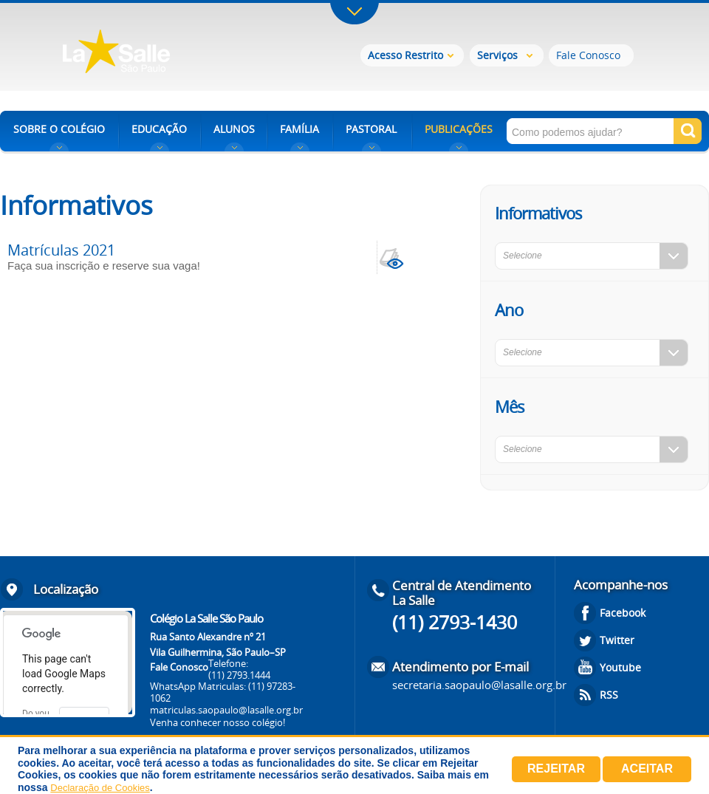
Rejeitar (556, 768)
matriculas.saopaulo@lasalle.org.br (226, 709)
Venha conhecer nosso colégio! (217, 722)
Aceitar (647, 768)
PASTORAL (371, 129)
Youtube (620, 667)
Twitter (617, 640)
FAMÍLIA (299, 129)
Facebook (622, 613)
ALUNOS (234, 129)
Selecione (522, 255)
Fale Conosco (588, 55)
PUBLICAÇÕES (459, 129)
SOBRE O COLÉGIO (59, 129)
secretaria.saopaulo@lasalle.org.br (479, 684)
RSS (609, 695)
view (394, 257)
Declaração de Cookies (99, 787)
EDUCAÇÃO (159, 129)
